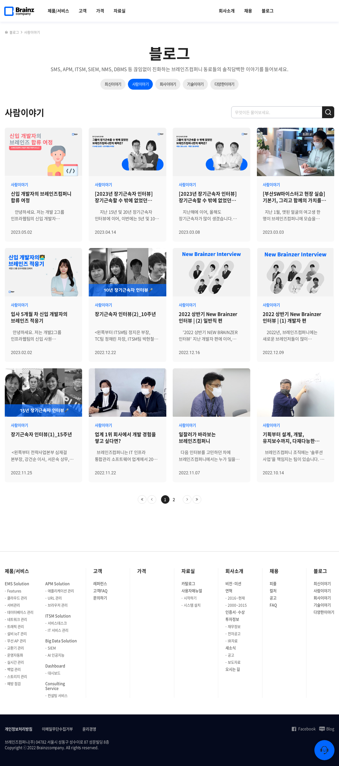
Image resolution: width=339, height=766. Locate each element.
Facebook (303, 728)
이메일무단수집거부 (57, 729)
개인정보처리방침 (18, 729)
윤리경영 (89, 729)
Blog (326, 728)
